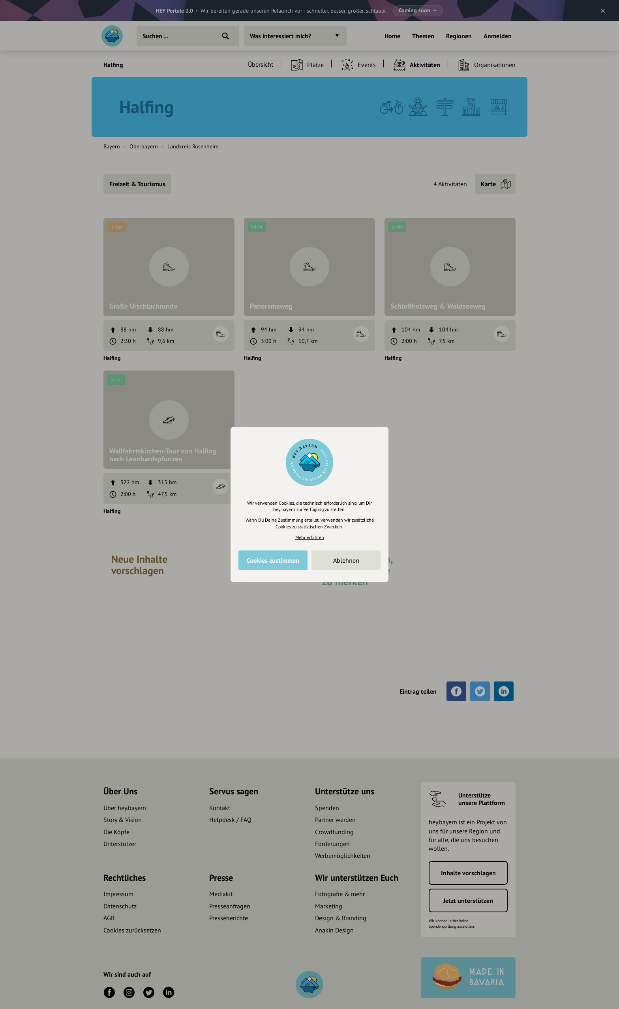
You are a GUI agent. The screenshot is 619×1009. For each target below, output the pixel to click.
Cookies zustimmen (273, 560)
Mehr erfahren (309, 537)
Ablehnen (346, 560)
